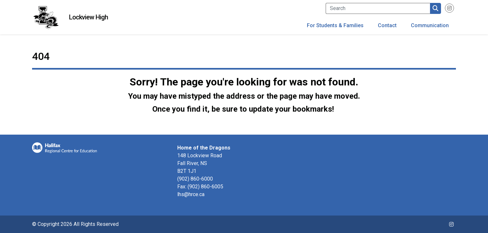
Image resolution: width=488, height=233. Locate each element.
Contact (387, 25)
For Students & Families (335, 25)
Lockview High (88, 17)
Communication (430, 25)
